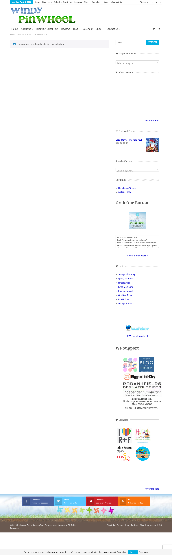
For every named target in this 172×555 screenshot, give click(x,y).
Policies (120, 525)
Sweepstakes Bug (126, 274)
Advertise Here (152, 120)
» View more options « (137, 255)
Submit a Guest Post (63, 2)
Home (37, 2)
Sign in (144, 2)
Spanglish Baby (125, 278)
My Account (151, 525)
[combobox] (137, 62)
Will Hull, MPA (124, 192)
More (113, 2)
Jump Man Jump (125, 287)
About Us (46, 2)
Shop (106, 2)
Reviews (78, 2)
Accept (133, 552)
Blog (86, 2)
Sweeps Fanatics (126, 303)
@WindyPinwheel (137, 336)
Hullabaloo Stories (127, 188)
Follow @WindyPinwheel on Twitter (137, 326)
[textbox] (137, 63)
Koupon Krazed (125, 291)
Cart (160, 525)
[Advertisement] (137, 96)
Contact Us (112, 28)
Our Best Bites (125, 295)
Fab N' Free (123, 299)
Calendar (96, 2)
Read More (143, 552)
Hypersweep (124, 283)
